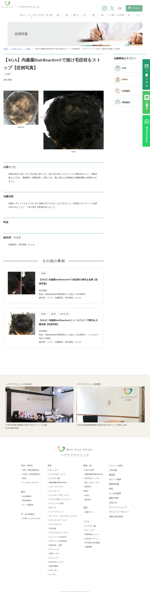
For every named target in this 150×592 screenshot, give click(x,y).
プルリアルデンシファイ (58, 533)
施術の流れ (114, 498)
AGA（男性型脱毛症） (31, 470)
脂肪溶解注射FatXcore (57, 482)
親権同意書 (114, 484)
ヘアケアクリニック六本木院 (18, 384)
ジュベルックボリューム (58, 495)
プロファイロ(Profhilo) (57, 541)
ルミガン (52, 574)
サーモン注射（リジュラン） (60, 499)
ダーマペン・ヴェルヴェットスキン (62, 516)
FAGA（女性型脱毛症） (31, 474)
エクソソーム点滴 (55, 503)
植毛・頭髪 (49, 15)
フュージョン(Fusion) (57, 537)
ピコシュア (53, 558)
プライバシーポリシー (119, 512)
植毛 (24, 478)
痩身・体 (75, 15)
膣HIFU (87, 487)
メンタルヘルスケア (30, 482)
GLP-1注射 (89, 470)
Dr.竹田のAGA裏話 (92, 543)
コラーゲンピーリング (57, 520)
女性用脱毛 (27, 496)
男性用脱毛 (27, 500)
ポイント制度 (115, 479)
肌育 (93, 15)
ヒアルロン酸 (54, 478)
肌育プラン (89, 512)
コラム (138, 15)
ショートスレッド (55, 512)
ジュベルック (54, 491)
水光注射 (52, 528)
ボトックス (53, 470)
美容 (67, 15)
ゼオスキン (53, 570)
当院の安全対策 (116, 516)
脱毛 (58, 15)
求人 (129, 15)
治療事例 (88, 547)
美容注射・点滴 (55, 545)
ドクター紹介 (40, 15)
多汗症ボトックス (55, 562)
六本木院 (113, 470)
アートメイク (54, 549)
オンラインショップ (118, 507)
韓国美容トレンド (91, 534)
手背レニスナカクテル (31, 518)
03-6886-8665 (13, 428)
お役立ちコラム (17, 49)
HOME (5, 49)
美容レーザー (54, 553)
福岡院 (112, 475)
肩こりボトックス (91, 482)
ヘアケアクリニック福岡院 (89, 384)
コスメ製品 (111, 15)
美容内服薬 (53, 566)
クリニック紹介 (31, 16)
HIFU (84, 15)
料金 (102, 15)
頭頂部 (28, 49)
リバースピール (55, 524)
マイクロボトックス (56, 474)
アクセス (136, 8)
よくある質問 (120, 15)
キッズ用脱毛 (27, 505)
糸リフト (52, 508)
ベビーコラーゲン (55, 487)
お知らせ (22, 15)
